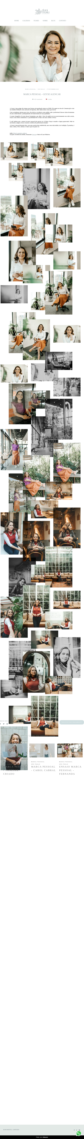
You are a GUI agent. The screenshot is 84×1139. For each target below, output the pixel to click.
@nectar (34, 134)
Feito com (42, 1137)
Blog (53, 20)
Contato (62, 20)
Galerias (26, 20)
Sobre (45, 20)
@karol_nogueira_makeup (20, 133)
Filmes (36, 20)
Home (16, 20)
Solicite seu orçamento (72, 722)
